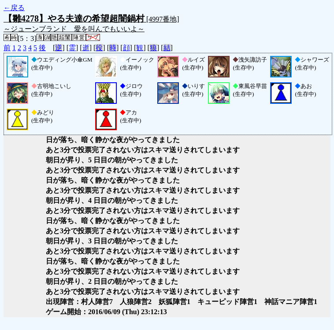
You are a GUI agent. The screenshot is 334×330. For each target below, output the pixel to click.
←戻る (14, 7)
